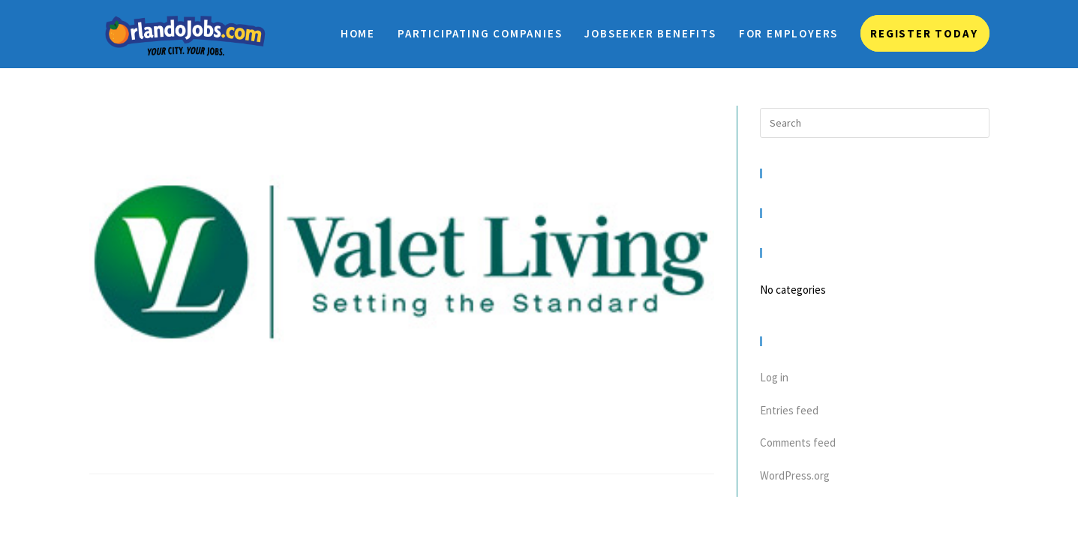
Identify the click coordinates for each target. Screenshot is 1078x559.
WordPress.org (795, 475)
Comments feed (798, 442)
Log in (774, 377)
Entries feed (789, 410)
